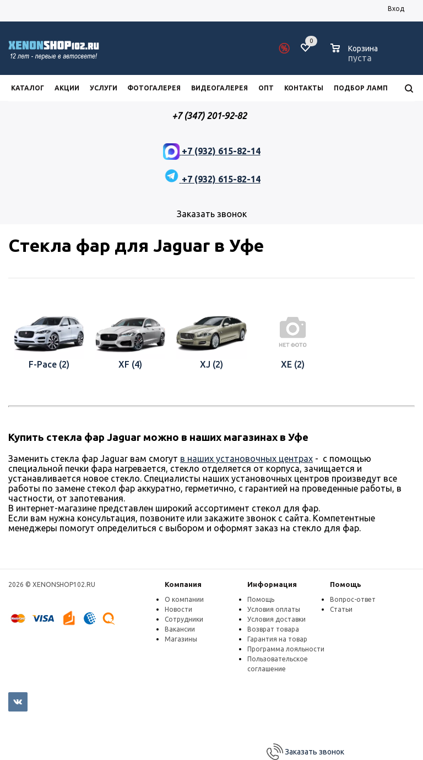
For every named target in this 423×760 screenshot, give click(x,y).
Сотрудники (184, 619)
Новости (178, 609)
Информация (272, 584)
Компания (183, 584)
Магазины (181, 639)
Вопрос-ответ (353, 599)
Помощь (345, 584)
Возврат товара (273, 629)
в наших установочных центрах (246, 458)
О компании (184, 599)
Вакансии (180, 629)
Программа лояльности (285, 649)
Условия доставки (276, 619)
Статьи (341, 609)
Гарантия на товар (277, 639)
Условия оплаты (273, 609)
